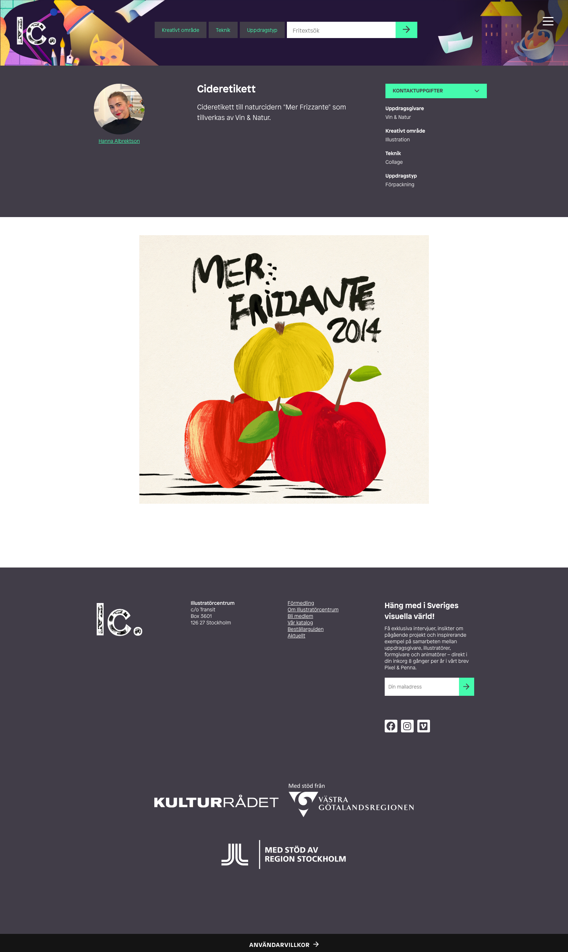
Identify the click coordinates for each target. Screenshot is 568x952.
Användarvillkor (279, 945)
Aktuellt (296, 635)
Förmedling (301, 603)
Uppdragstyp (262, 29)
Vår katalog (300, 622)
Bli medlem (300, 616)
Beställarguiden (305, 629)
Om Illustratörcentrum (313, 609)
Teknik (223, 29)
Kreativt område (180, 29)
